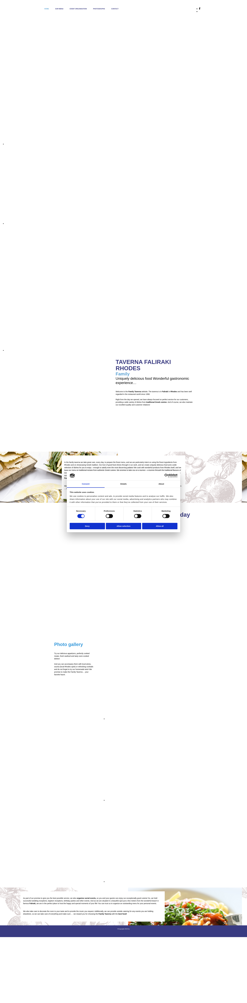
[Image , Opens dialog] (126, 144)
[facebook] (199, 8)
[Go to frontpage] (9, 14)
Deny (87, 526)
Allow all (160, 526)
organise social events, (86, 898)
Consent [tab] (86, 484)
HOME (46, 9)
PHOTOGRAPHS (99, 9)
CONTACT (115, 9)
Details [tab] (123, 484)
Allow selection (123, 526)
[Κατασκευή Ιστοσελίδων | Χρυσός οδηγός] (4, 933)
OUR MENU (59, 9)
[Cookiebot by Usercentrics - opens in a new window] (166, 475)
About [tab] (161, 484)
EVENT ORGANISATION (78, 9)
